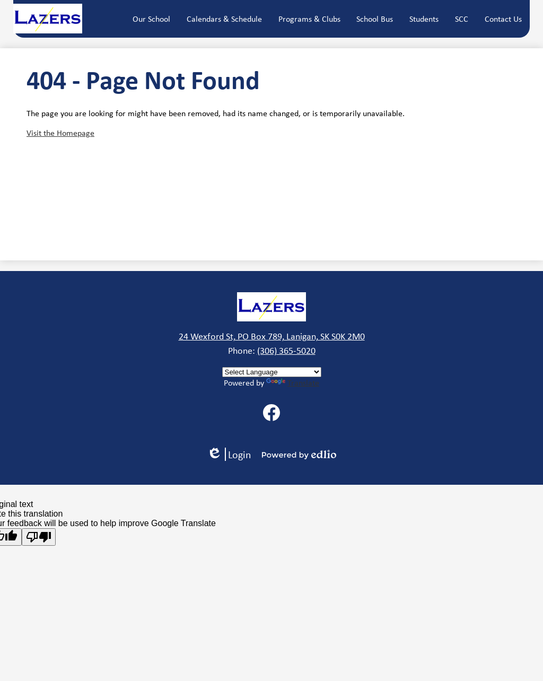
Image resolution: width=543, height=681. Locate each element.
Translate (292, 382)
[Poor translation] (39, 537)
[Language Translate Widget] (271, 372)
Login (229, 454)
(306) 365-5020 (286, 350)
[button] (151, 18)
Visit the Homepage (60, 132)
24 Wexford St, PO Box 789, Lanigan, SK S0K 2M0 (272, 336)
